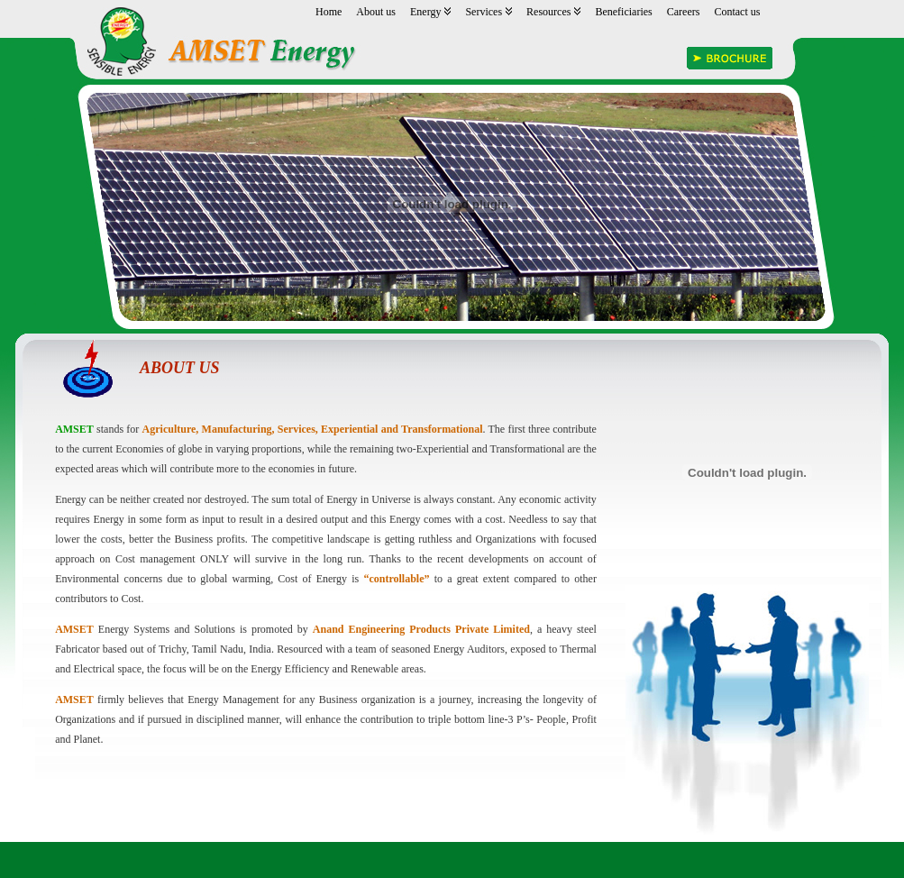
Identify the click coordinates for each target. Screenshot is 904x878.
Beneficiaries (623, 11)
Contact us (737, 11)
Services (488, 11)
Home (328, 11)
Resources (553, 11)
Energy (430, 11)
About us (376, 11)
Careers (683, 11)
